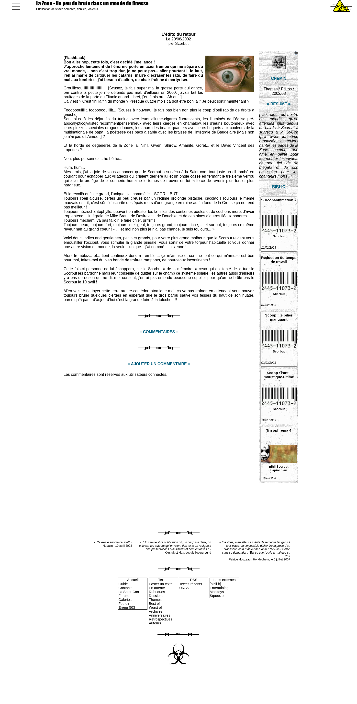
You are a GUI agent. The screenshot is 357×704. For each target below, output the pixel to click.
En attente (157, 588)
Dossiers (156, 596)
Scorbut (182, 43)
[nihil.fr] (215, 584)
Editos (286, 89)
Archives (155, 611)
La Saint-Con (128, 592)
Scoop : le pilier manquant (278, 317)
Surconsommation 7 (278, 200)
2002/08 (279, 93)
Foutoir (123, 604)
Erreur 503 (126, 607)
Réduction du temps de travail (278, 259)
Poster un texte (161, 584)
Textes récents (190, 584)
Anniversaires (159, 615)
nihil (272, 466)
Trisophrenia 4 (278, 430)
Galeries (125, 600)
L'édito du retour (178, 34)
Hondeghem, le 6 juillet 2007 (271, 559)
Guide (123, 584)
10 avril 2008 (123, 545)
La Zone (92, 3)
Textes (163, 580)
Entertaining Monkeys (219, 590)
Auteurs (155, 623)
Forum (123, 596)
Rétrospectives (160, 619)
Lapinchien (278, 470)
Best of (154, 604)
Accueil (132, 580)
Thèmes (271, 89)
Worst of (155, 607)
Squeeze (217, 596)
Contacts (125, 588)
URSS (184, 588)
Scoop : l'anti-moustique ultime (279, 375)
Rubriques (157, 592)
